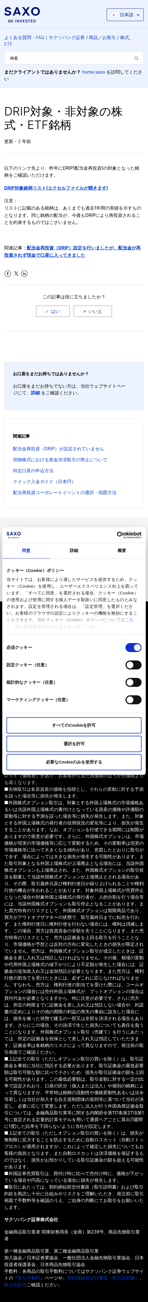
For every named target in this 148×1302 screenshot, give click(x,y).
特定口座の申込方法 (33, 470)
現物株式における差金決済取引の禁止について (60, 459)
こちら (61, 626)
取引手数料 (29, 1278)
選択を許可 (74, 743)
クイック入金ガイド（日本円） (44, 481)
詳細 (35, 393)
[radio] (53, 311)
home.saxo (93, 72)
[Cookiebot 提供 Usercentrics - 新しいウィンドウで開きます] (117, 535)
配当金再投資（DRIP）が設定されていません (58, 448)
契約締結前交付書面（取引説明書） (103, 1278)
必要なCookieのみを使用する (74, 762)
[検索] (74, 58)
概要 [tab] (122, 550)
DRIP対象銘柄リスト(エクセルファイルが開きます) (56, 188)
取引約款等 (15, 1284)
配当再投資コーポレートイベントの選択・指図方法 (64, 492)
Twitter (16, 273)
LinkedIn (24, 273)
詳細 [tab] (74, 550)
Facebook (7, 273)
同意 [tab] (26, 550)
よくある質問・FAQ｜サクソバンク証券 (44, 37)
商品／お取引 (102, 37)
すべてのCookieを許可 (74, 725)
